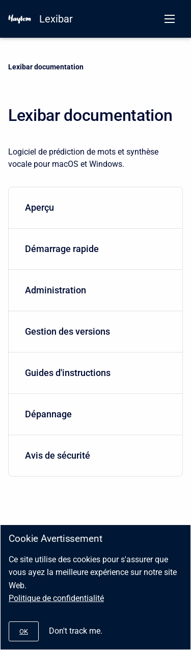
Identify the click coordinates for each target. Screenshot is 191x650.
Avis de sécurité (93, 455)
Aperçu (93, 207)
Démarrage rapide (93, 248)
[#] (24, 631)
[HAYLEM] (19, 19)
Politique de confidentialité (56, 598)
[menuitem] (95, 208)
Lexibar (56, 19)
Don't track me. (75, 631)
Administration (93, 290)
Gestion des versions (93, 331)
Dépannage (93, 414)
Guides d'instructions (93, 372)
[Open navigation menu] (170, 19)
